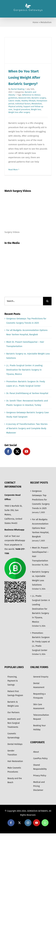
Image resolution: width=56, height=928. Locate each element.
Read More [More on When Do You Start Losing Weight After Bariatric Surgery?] (13, 169)
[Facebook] (8, 451)
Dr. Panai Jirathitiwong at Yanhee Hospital (27, 393)
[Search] (47, 301)
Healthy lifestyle (28, 101)
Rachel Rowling (17, 89)
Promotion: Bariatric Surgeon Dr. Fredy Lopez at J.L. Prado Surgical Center (41, 642)
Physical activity (15, 106)
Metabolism (37, 104)
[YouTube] (26, 451)
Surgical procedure (21, 109)
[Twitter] (17, 451)
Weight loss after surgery (19, 112)
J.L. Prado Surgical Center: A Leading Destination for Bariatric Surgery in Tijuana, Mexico (24, 369)
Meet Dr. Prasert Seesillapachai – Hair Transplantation (40, 554)
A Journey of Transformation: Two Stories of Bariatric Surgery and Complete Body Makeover (26, 428)
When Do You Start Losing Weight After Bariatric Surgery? (24, 77)
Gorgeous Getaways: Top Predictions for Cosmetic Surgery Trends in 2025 (41, 500)
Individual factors (22, 104)
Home (35, 22)
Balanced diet (25, 98)
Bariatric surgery (39, 98)
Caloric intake (14, 101)
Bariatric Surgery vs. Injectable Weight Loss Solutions (40, 578)
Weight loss (36, 109)
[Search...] (23, 301)
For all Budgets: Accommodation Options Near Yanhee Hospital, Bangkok (40, 528)
